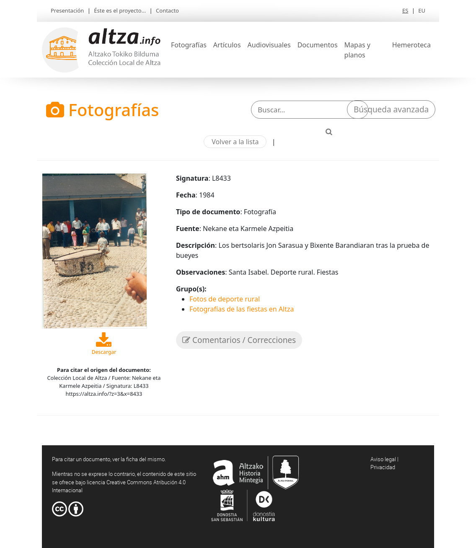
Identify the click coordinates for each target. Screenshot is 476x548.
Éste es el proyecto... (120, 10)
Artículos (227, 44)
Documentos (318, 44)
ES (405, 10)
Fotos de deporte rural (224, 299)
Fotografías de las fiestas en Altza (241, 309)
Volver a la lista (235, 141)
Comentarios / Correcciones (239, 340)
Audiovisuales (269, 44)
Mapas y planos (357, 50)
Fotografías (189, 44)
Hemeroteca (411, 44)
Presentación (67, 10)
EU (421, 10)
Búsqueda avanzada (391, 109)
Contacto (167, 10)
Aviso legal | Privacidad (384, 463)
